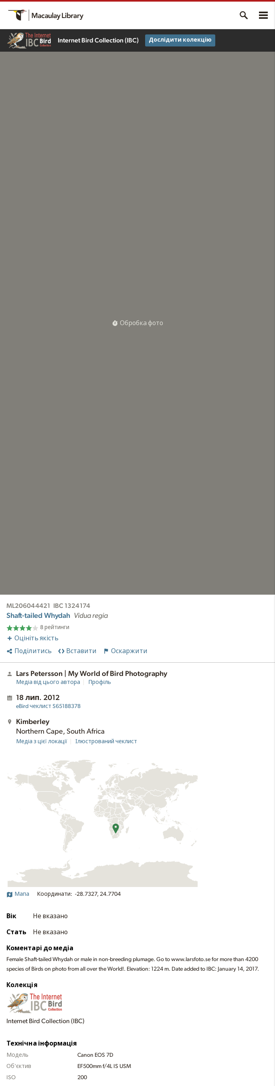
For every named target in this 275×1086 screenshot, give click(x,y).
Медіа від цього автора (48, 682)
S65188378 (48, 706)
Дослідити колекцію (180, 40)
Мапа (17, 894)
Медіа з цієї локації (41, 741)
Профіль (99, 682)
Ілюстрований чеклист (106, 741)
